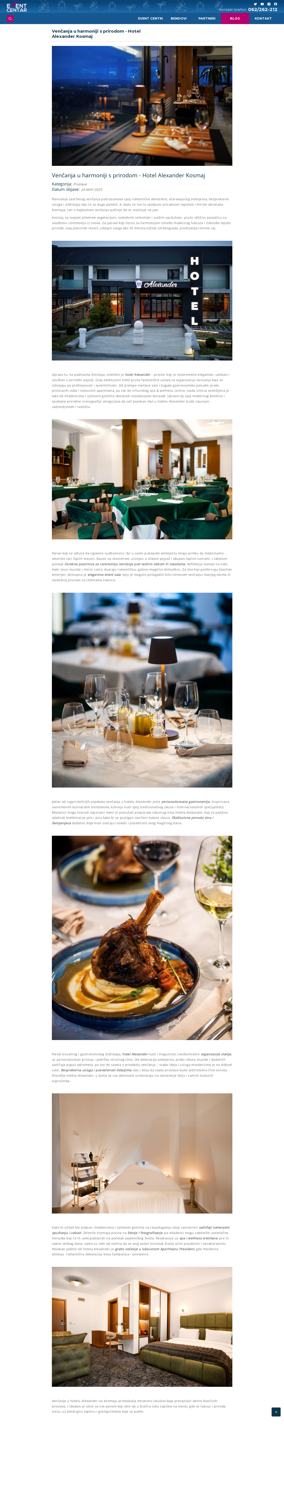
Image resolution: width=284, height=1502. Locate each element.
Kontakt (263, 18)
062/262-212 (262, 9)
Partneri (207, 18)
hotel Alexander (137, 374)
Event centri (150, 18)
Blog (235, 18)
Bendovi (179, 18)
